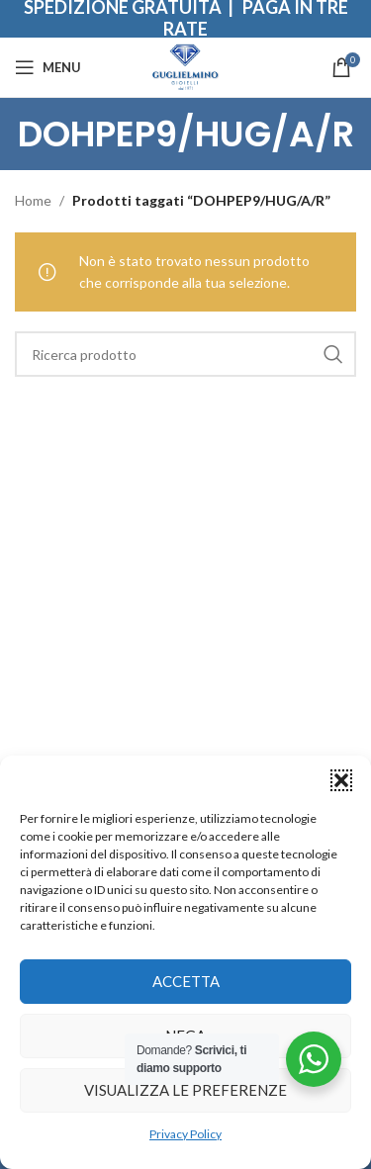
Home (33, 200)
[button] (341, 780)
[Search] (185, 354)
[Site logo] (185, 65)
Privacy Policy (185, 1133)
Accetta (186, 981)
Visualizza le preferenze (185, 1090)
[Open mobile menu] (48, 67)
